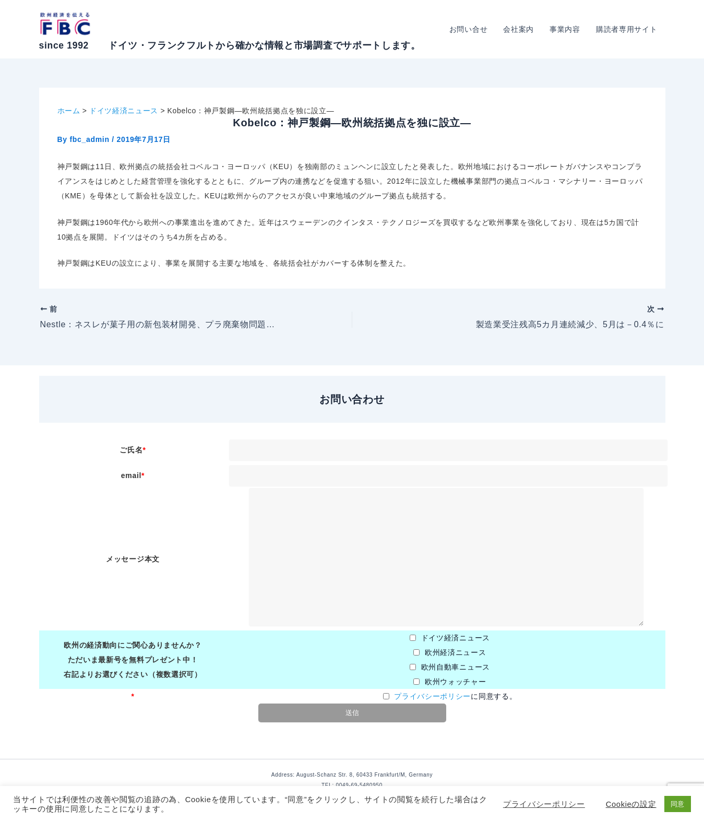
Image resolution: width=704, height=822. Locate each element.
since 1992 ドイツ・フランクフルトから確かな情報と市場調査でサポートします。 (230, 45)
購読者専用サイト (627, 29)
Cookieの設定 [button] (631, 804)
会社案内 (521, 29)
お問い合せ (472, 29)
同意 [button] (678, 804)
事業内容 (566, 29)
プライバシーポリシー (432, 696)
